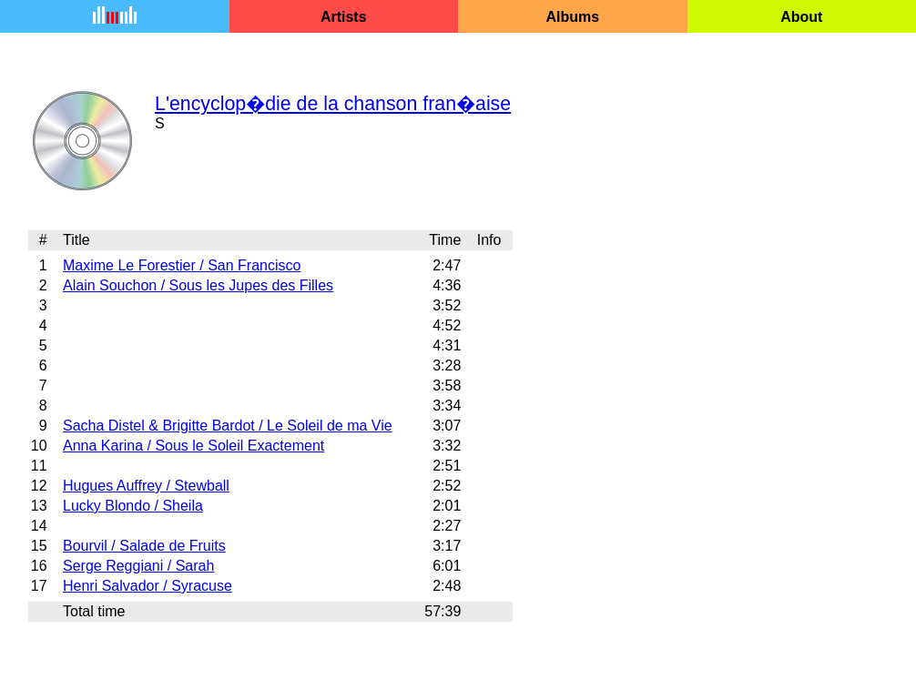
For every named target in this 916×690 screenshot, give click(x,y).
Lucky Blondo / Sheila (133, 505)
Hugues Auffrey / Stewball (146, 485)
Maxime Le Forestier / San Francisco (181, 265)
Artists (344, 17)
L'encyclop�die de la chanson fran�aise (333, 104)
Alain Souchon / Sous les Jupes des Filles (198, 285)
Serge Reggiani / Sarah (138, 565)
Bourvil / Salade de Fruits (144, 545)
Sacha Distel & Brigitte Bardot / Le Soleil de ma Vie (227, 425)
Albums (572, 17)
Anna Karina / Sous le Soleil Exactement (193, 445)
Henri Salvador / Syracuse (147, 586)
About (801, 17)
